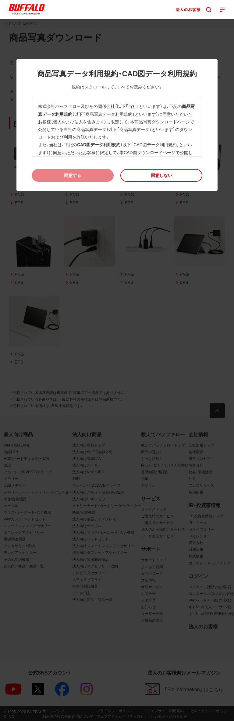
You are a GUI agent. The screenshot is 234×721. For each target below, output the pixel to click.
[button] (161, 175)
